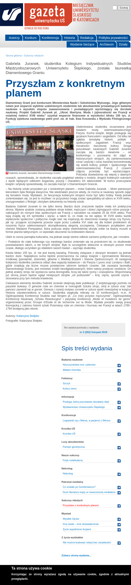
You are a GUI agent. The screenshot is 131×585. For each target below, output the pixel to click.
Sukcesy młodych (34, 55)
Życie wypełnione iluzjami (77, 529)
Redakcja (86, 38)
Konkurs (30, 38)
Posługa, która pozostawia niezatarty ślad (86, 401)
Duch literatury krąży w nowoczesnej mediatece (89, 492)
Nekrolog (68, 473)
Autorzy (14, 38)
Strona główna (14, 55)
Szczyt (66, 383)
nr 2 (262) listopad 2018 (93, 332)
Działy (123, 44)
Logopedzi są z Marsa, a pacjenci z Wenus (86, 420)
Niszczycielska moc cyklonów (79, 364)
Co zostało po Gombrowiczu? (79, 487)
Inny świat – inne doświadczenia (81, 524)
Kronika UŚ (69, 433)
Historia (69, 38)
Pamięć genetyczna (74, 446)
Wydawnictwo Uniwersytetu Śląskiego (84, 407)
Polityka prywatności (113, 38)
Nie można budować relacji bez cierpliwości (87, 542)
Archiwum (106, 44)
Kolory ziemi (70, 388)
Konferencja (50, 38)
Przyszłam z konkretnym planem (81, 505)
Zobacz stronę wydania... (76, 555)
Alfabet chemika (72, 370)
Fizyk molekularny (73, 460)
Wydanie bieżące (82, 44)
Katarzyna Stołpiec (27, 316)
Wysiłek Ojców (71, 518)
